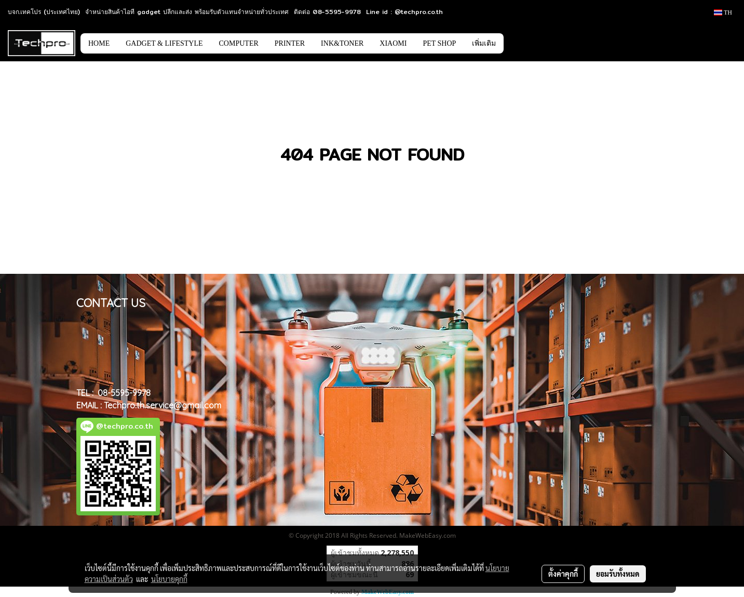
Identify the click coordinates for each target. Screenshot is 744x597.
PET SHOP (439, 43)
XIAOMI (393, 43)
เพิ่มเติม (484, 43)
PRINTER (290, 43)
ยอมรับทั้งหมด (618, 573)
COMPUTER (239, 43)
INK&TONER (342, 43)
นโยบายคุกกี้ (169, 578)
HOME (99, 43)
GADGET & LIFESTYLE (164, 43)
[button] (519, 43)
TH (723, 12)
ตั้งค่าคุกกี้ (563, 573)
